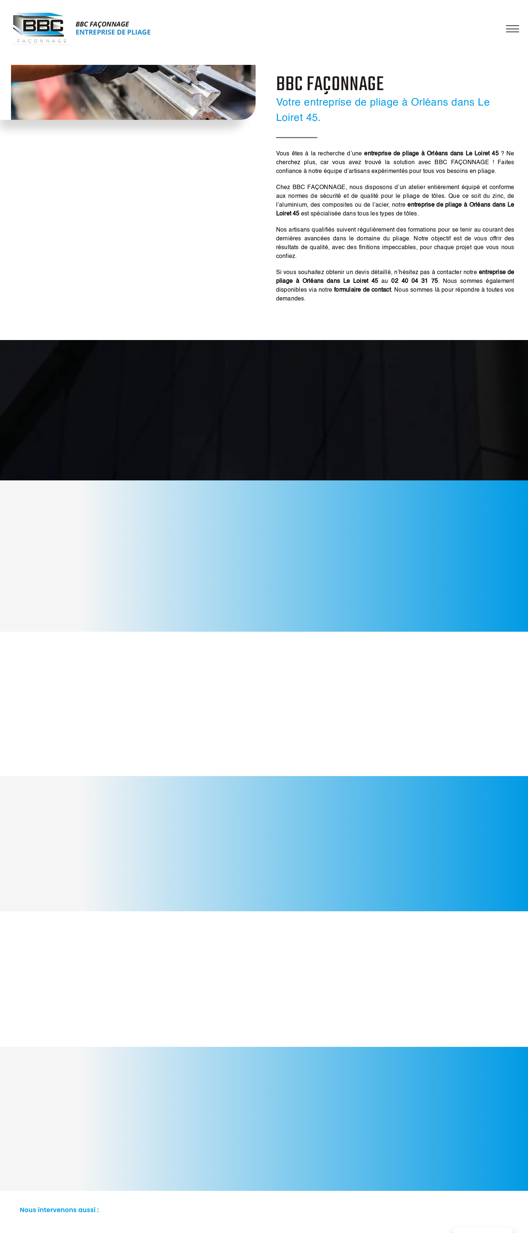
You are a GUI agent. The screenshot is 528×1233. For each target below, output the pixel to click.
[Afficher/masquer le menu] (511, 29)
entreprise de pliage (434, 205)
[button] (264, 1210)
